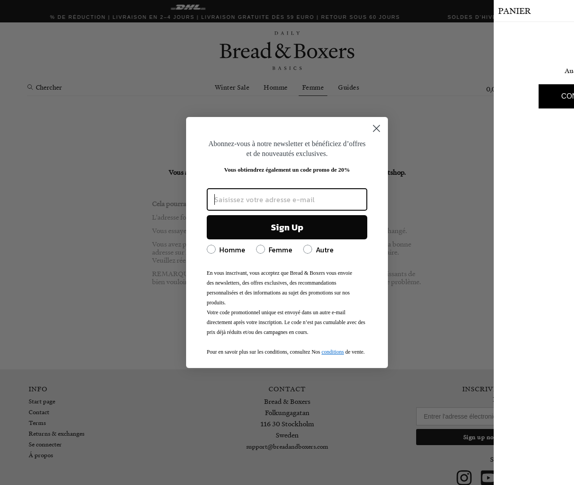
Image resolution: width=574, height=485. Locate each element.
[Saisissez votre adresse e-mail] (287, 199)
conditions (333, 352)
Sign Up (287, 227)
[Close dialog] (376, 128)
